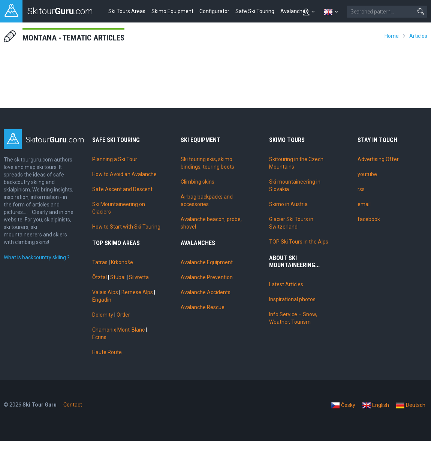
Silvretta (139, 277)
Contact (72, 405)
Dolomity (102, 315)
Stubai (118, 277)
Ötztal (99, 277)
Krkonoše (122, 262)
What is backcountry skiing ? (37, 257)
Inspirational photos (292, 299)
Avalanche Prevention (207, 277)
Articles (418, 36)
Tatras (100, 262)
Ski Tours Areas (126, 11)
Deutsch (410, 405)
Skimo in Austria (288, 204)
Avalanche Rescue (202, 307)
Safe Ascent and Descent (122, 189)
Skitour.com (54, 139)
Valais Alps (105, 292)
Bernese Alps (137, 292)
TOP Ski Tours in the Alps (298, 242)
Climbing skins (197, 182)
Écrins (99, 337)
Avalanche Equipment (207, 262)
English (375, 405)
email (364, 204)
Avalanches (294, 11)
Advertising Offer (378, 159)
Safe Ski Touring (254, 11)
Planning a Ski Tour (114, 159)
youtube (367, 174)
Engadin (101, 300)
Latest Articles (286, 284)
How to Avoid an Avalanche (124, 174)
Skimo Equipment (172, 11)
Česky (343, 405)
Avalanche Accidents (205, 292)
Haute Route (107, 352)
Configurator (214, 11)
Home (392, 36)
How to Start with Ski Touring (126, 227)
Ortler (123, 315)
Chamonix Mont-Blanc (118, 330)
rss (361, 189)
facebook (369, 219)
